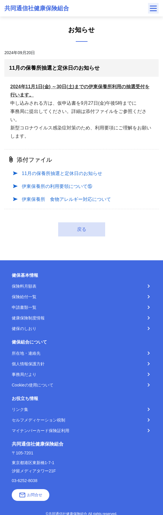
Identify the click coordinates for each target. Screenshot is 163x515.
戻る (81, 229)
